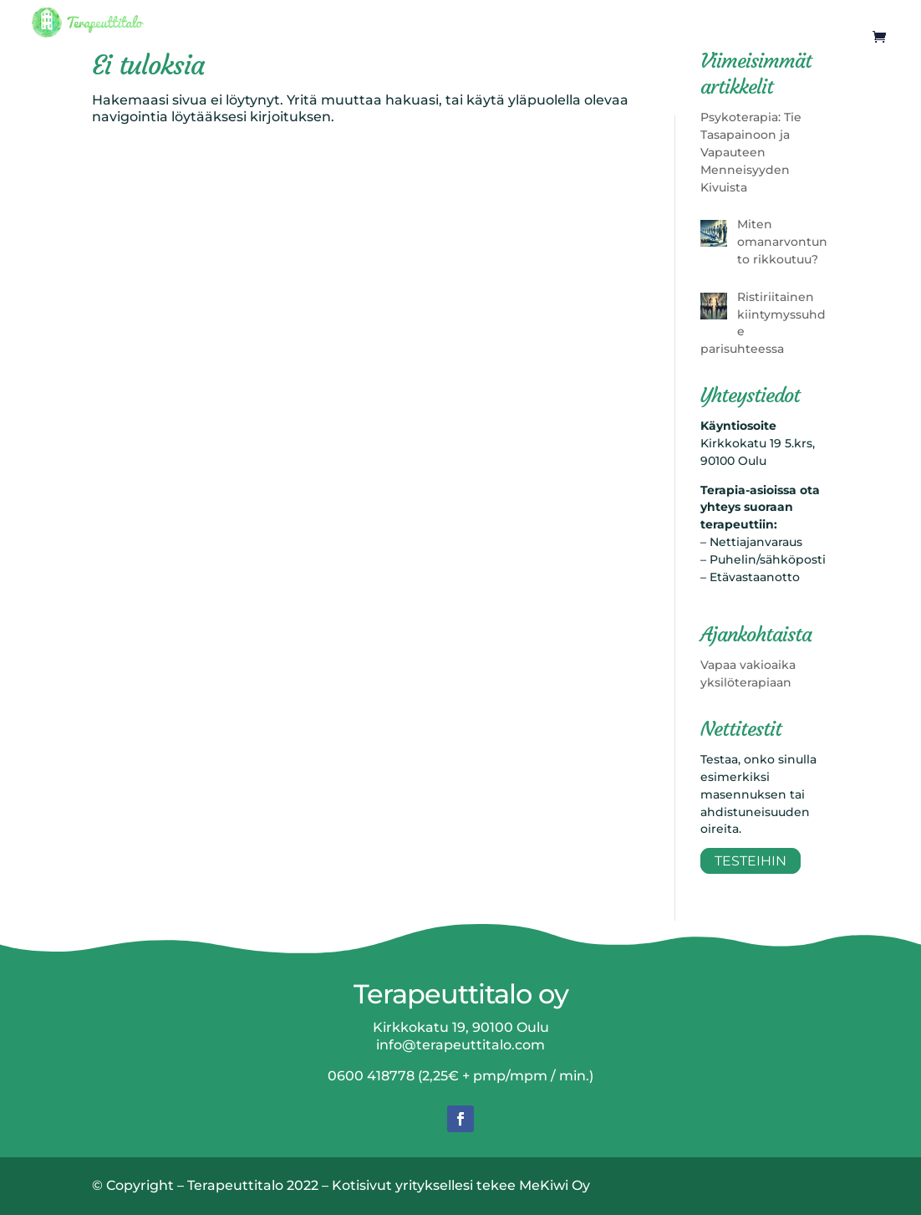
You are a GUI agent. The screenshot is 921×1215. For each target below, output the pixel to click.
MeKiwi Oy (554, 1185)
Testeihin (750, 861)
